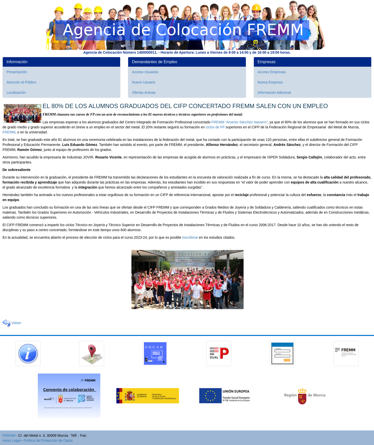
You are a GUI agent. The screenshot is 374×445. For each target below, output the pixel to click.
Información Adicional (274, 93)
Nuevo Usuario (143, 82)
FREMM (9, 132)
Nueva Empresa (270, 82)
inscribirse (190, 237)
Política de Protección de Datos (48, 440)
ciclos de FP (215, 127)
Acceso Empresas (272, 72)
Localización (16, 93)
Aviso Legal (12, 440)
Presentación (17, 72)
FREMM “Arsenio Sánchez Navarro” (240, 122)
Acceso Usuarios (145, 72)
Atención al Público (21, 82)
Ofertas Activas (143, 93)
